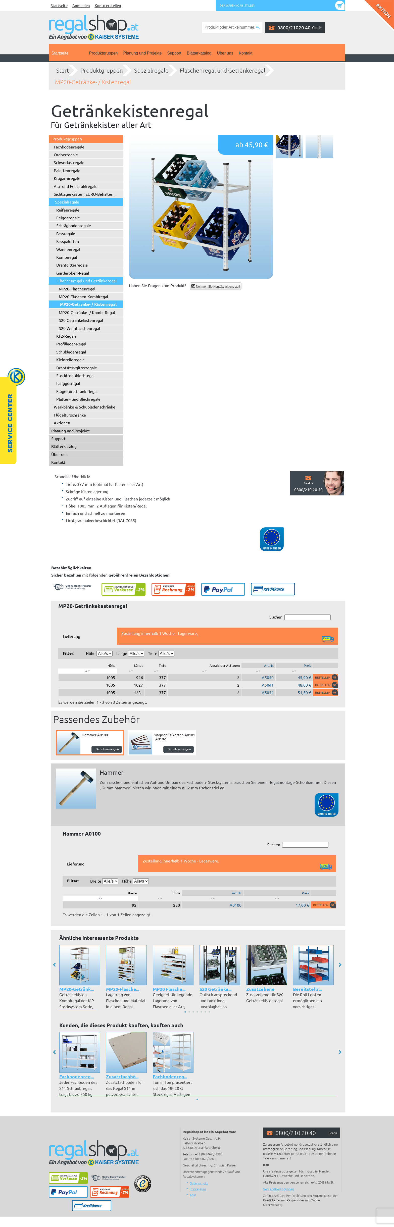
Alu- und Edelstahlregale (75, 186)
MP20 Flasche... (169, 989)
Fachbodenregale (69, 146)
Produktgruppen (103, 53)
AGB (193, 1195)
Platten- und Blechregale (78, 398)
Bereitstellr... (307, 989)
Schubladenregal (71, 351)
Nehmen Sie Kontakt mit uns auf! (215, 286)
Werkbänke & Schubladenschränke (84, 406)
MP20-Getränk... (76, 989)
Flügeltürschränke (70, 414)
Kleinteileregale (70, 359)
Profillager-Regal (71, 343)
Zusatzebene (260, 989)
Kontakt (245, 53)
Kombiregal (66, 257)
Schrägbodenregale (73, 225)
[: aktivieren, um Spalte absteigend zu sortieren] (87, 671)
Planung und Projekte (142, 53)
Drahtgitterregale (72, 264)
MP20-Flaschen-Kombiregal (83, 296)
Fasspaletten (67, 241)
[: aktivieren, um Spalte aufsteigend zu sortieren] (131, 671)
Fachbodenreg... (76, 1076)
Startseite (59, 5)
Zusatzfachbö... (122, 1076)
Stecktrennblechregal (75, 375)
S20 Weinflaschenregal (79, 328)
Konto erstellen (108, 5)
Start (62, 70)
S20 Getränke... (215, 989)
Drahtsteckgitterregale (76, 367)
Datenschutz (199, 1183)
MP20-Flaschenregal (77, 288)
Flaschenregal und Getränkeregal (222, 70)
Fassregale (65, 233)
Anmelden (81, 5)
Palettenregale (67, 170)
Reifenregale (67, 209)
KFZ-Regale (66, 335)
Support (174, 53)
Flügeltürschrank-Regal (76, 391)
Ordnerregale (66, 154)
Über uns (225, 53)
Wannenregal (68, 249)
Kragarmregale (67, 178)
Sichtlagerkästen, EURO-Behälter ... (85, 193)
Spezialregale (151, 70)
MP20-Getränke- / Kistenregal (93, 81)
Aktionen (62, 422)
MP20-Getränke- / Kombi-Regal (87, 312)
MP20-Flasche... (122, 989)
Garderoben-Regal (72, 272)
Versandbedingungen (278, 1189)
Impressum (198, 1189)
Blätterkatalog (199, 53)
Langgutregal (68, 383)
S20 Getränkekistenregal (81, 320)
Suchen (300, 617)
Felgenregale (68, 217)
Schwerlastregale (69, 162)
